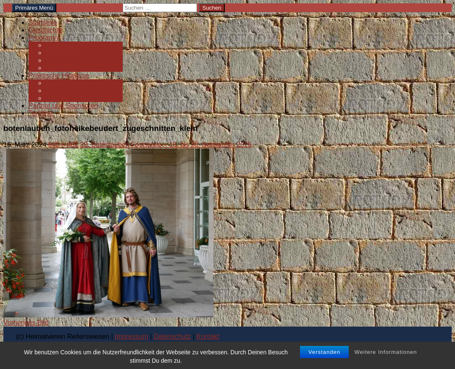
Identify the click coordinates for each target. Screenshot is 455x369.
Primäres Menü (34, 8)
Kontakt (208, 336)
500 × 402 (63, 144)
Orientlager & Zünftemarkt (84, 60)
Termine (41, 113)
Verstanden (324, 352)
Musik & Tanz (65, 45)
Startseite (43, 22)
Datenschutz (172, 336)
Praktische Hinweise (59, 75)
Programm (44, 37)
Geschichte (45, 30)
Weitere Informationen (386, 352)
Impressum (131, 336)
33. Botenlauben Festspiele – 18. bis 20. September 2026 (166, 144)
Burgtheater (63, 52)
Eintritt (54, 82)
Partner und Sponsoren (63, 105)
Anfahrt (56, 98)
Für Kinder (61, 67)
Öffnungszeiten (67, 90)
